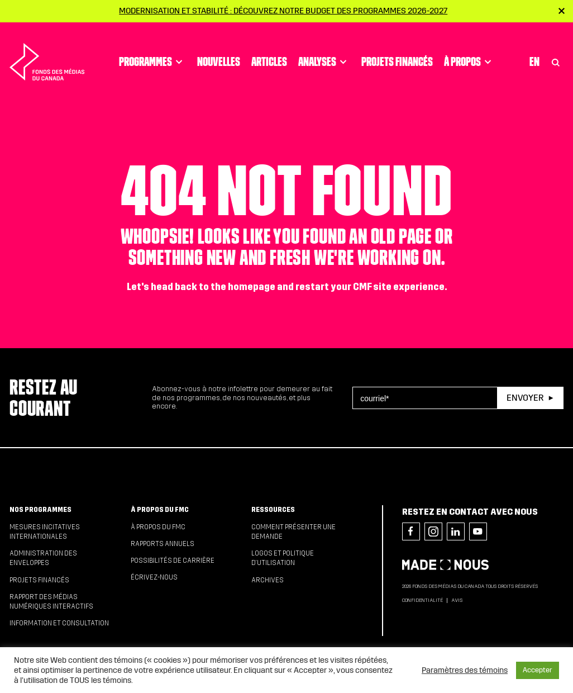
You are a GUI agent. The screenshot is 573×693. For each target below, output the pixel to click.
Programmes (152, 51)
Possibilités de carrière (172, 560)
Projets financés (397, 51)
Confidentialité (422, 600)
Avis (456, 600)
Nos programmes (40, 510)
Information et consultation (59, 623)
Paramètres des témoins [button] (465, 670)
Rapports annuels (162, 544)
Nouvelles (218, 51)
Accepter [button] (537, 670)
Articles (269, 51)
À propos (469, 51)
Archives (267, 580)
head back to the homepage (213, 287)
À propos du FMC (160, 510)
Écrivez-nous (154, 577)
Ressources (273, 510)
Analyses (324, 51)
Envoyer (525, 397)
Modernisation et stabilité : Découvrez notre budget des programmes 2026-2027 (283, 11)
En (534, 51)
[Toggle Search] (556, 51)
